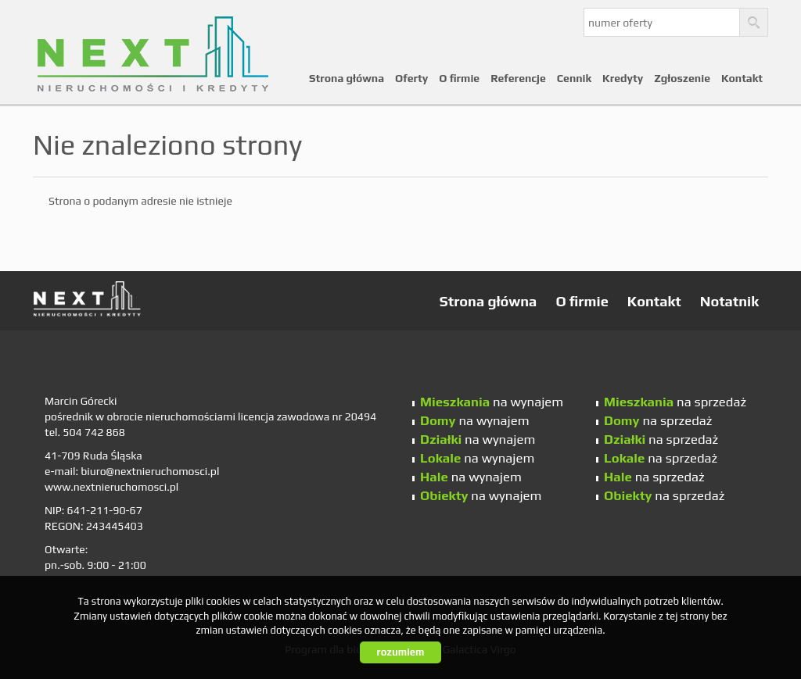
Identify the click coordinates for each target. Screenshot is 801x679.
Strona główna (346, 78)
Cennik (574, 78)
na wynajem (491, 401)
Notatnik (729, 301)
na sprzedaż (675, 401)
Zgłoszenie (682, 78)
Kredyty (622, 78)
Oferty (411, 78)
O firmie (459, 78)
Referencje (518, 78)
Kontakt (742, 78)
